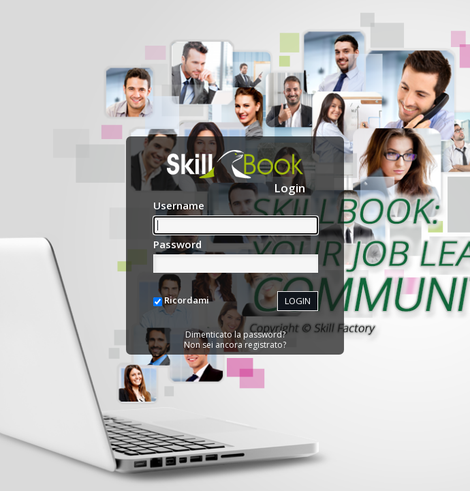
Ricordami (186, 300)
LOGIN (298, 301)
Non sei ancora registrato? (235, 345)
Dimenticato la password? (235, 334)
